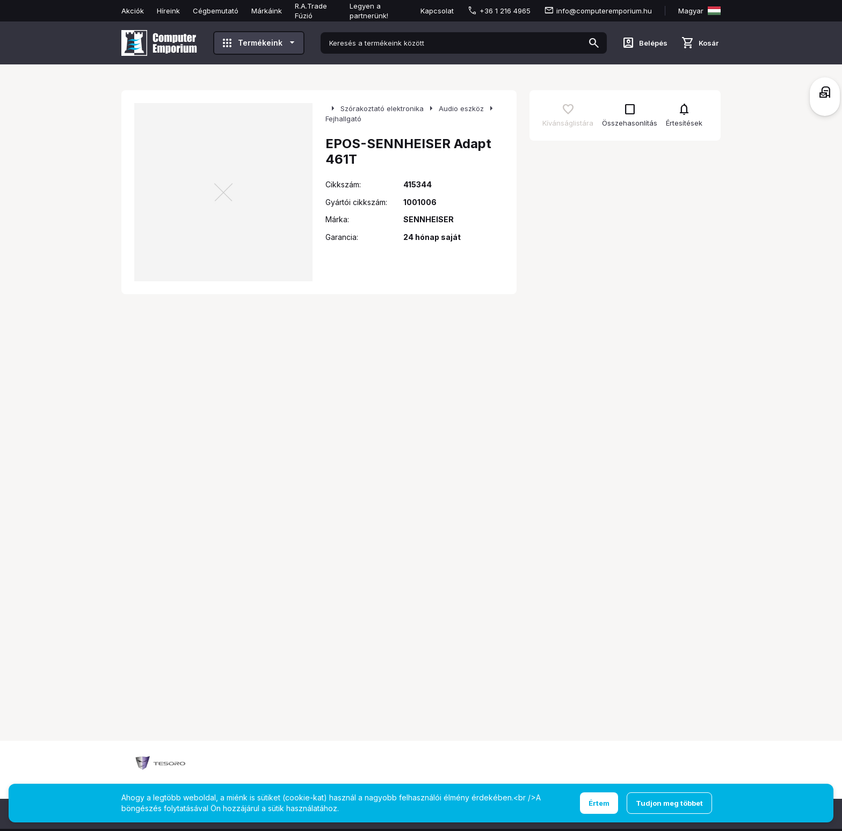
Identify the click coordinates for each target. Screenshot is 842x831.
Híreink (168, 10)
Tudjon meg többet (669, 803)
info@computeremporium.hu (604, 10)
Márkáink (266, 10)
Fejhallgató (343, 118)
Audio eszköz (461, 108)
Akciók (132, 10)
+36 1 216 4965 (505, 10)
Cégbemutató (215, 10)
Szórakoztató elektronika (382, 108)
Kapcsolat (437, 10)
